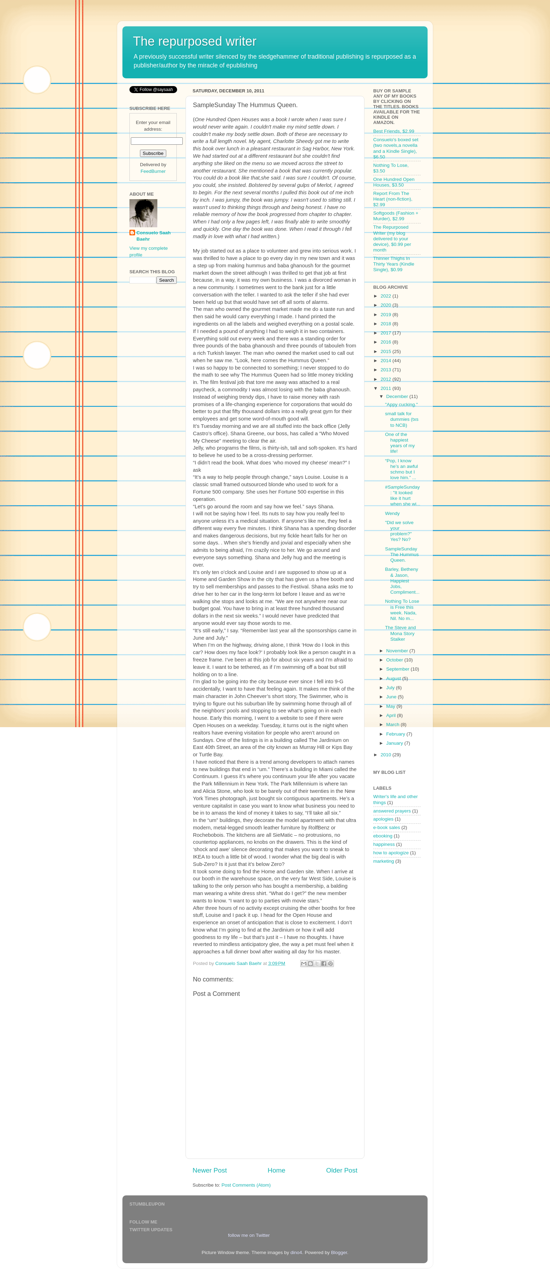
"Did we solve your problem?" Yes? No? (399, 531)
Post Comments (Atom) (246, 1185)
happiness (384, 844)
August (394, 678)
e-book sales (386, 827)
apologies (383, 819)
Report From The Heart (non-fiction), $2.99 (392, 199)
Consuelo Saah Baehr (153, 236)
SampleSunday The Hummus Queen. (402, 554)
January (395, 743)
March (393, 724)
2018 (387, 323)
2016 (387, 342)
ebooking (383, 835)
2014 (387, 360)
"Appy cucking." (401, 404)
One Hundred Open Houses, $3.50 (394, 182)
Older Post (341, 1170)
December (397, 396)
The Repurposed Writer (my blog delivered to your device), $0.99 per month (392, 238)
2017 (387, 332)
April (391, 715)
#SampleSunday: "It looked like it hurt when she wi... (403, 495)
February (396, 734)
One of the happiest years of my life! (400, 443)
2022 (387, 296)
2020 (387, 305)
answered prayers (392, 811)
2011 (387, 388)
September (398, 669)
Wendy (392, 513)
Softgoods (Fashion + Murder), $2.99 (395, 215)
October (395, 660)
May (391, 706)
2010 (387, 754)
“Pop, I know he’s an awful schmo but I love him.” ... (401, 469)
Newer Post (210, 1170)
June (392, 696)
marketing (383, 861)
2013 (387, 369)
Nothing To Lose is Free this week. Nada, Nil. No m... (402, 610)
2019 (387, 314)
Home (276, 1170)
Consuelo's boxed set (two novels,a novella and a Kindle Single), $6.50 (395, 148)
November (397, 650)
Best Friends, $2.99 (393, 131)
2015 (387, 351)
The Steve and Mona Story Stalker (400, 633)
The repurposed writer (194, 41)
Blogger (339, 1252)
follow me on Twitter (249, 1235)
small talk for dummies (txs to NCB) (401, 419)
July (391, 687)
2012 (387, 379)
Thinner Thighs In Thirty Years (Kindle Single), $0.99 (393, 264)
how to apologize (391, 852)
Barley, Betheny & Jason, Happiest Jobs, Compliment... (402, 581)
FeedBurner (153, 171)
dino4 (296, 1252)
